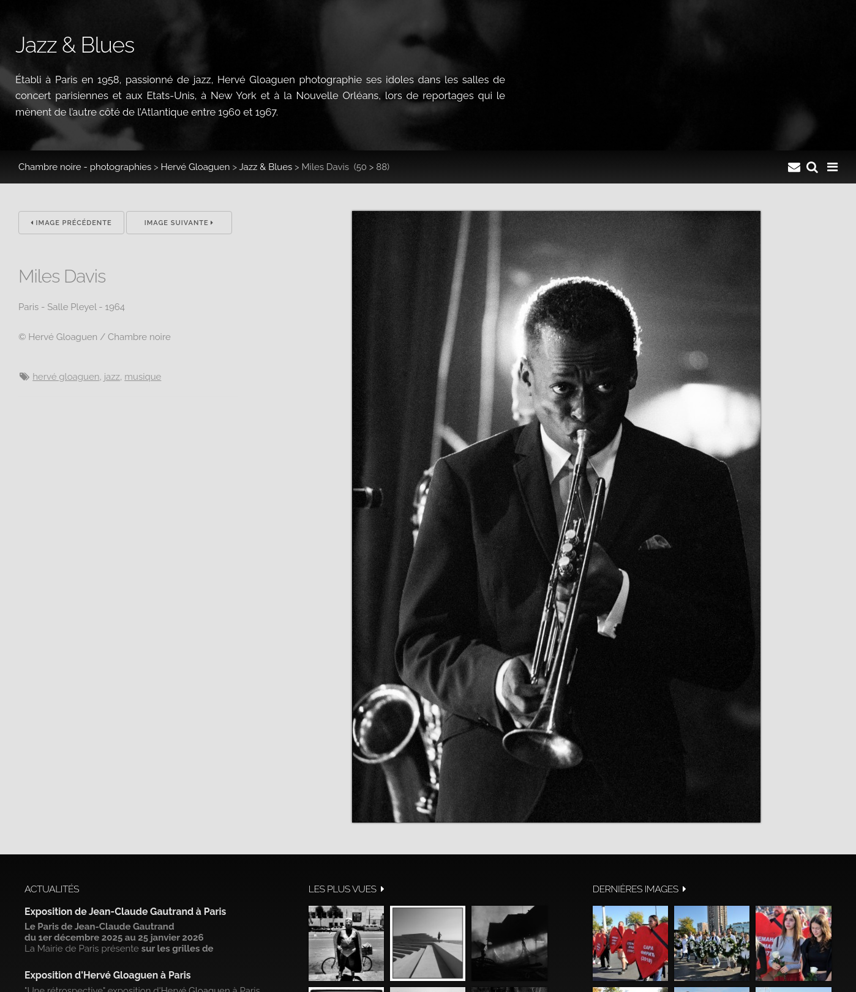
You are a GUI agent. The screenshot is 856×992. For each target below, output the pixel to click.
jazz (112, 376)
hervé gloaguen (65, 376)
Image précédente (71, 223)
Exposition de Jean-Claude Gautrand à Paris (125, 911)
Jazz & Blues (265, 166)
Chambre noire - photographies (84, 166)
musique (142, 376)
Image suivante (179, 223)
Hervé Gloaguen (195, 166)
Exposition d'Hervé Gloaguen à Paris (107, 975)
